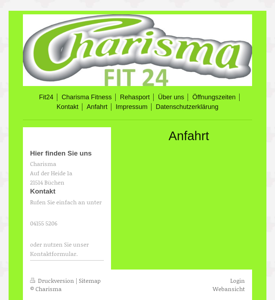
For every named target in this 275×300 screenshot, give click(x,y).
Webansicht (229, 289)
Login (237, 280)
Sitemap (90, 280)
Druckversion (53, 280)
